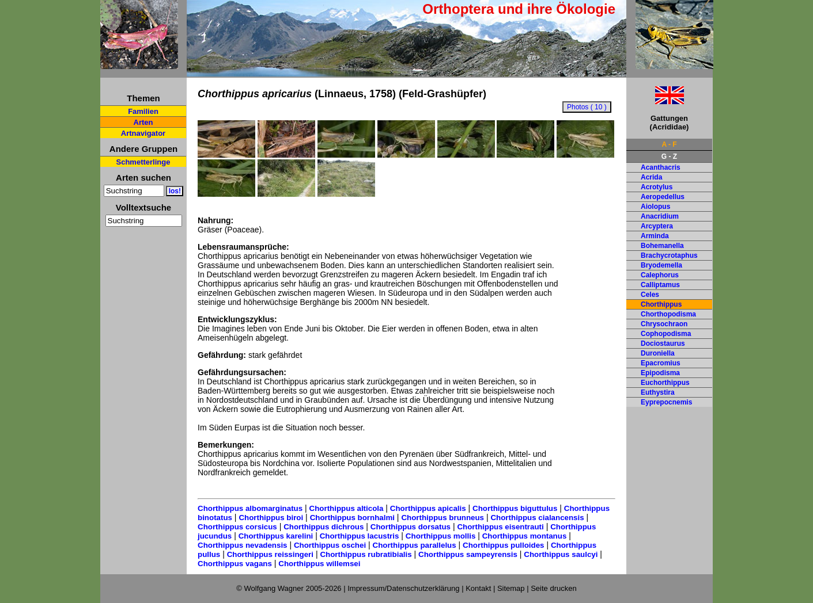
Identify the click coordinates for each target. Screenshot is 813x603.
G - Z (669, 156)
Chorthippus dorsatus (410, 526)
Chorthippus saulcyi (561, 554)
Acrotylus (656, 187)
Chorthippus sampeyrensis (467, 554)
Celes (650, 295)
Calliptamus (660, 285)
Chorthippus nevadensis (243, 545)
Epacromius (660, 363)
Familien (143, 111)
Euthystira (658, 392)
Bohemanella (662, 246)
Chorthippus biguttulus (514, 508)
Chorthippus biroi (271, 517)
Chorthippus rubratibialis (365, 554)
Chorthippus (661, 304)
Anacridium (660, 216)
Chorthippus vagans (235, 563)
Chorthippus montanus (524, 536)
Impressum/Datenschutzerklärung (403, 588)
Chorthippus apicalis (428, 508)
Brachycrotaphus (669, 255)
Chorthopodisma (668, 314)
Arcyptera (657, 226)
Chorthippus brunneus (442, 517)
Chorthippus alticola (346, 508)
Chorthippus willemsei (319, 563)
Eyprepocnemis (666, 402)
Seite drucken (554, 588)
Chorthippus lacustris (359, 536)
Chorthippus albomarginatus (250, 508)
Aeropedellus (663, 197)
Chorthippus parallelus (414, 545)
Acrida (651, 177)
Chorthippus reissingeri (270, 554)
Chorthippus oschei (330, 545)
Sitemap (511, 588)
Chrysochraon (664, 324)
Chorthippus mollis (440, 536)
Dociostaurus (663, 343)
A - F (668, 144)
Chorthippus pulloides (503, 545)
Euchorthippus (665, 383)
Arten (143, 122)
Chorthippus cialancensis (537, 517)
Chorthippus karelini (276, 536)
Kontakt (478, 588)
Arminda (655, 236)
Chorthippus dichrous (323, 526)
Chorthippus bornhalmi (352, 517)
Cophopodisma (666, 334)
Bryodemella (661, 265)
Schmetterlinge (143, 162)
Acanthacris (660, 167)
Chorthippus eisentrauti (500, 526)
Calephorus (660, 275)
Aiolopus (655, 207)
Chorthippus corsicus (237, 526)
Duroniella (658, 353)
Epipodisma (660, 373)
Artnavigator (143, 133)
